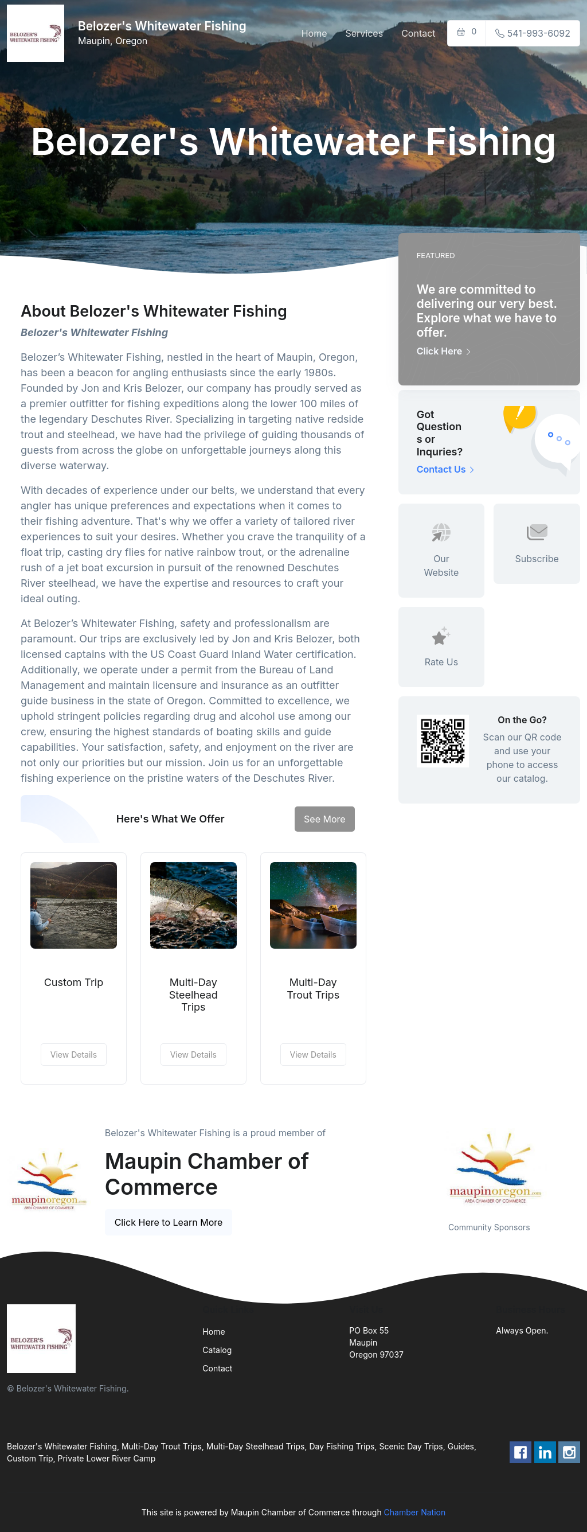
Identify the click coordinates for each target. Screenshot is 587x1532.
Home (314, 33)
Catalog (217, 1350)
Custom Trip (74, 982)
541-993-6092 (532, 33)
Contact (418, 33)
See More (325, 819)
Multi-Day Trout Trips (313, 988)
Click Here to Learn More (169, 1222)
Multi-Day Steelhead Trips (193, 994)
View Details (73, 1054)
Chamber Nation (415, 1512)
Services (364, 33)
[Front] (38, 33)
